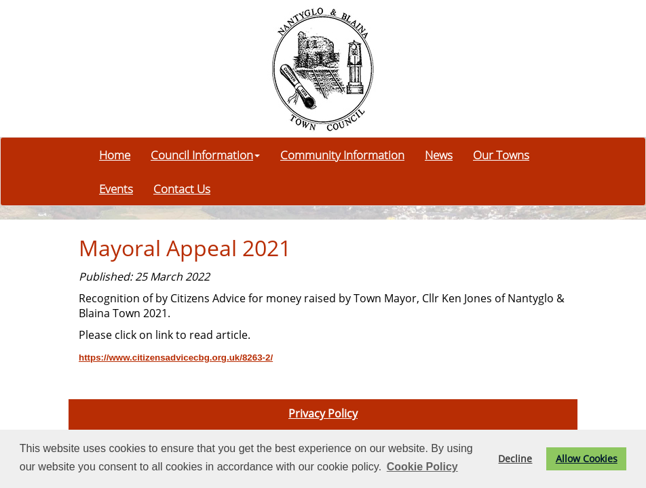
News (439, 154)
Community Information (342, 154)
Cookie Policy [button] (422, 466)
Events (116, 188)
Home (114, 154)
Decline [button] (515, 458)
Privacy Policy (323, 413)
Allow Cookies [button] (587, 458)
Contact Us (181, 188)
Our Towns (501, 154)
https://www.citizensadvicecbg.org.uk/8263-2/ (176, 357)
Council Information (205, 154)
